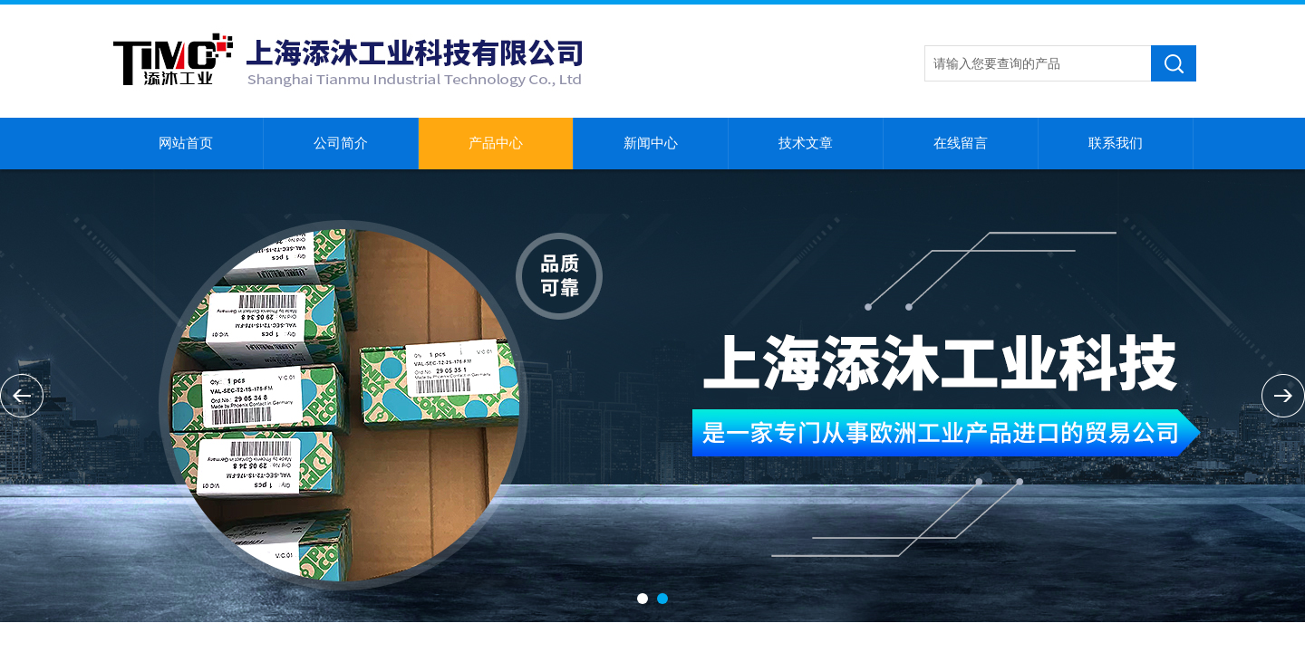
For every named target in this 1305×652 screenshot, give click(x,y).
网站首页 (186, 143)
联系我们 (1115, 143)
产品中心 (496, 143)
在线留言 (960, 143)
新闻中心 (651, 143)
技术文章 (805, 143)
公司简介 (341, 143)
